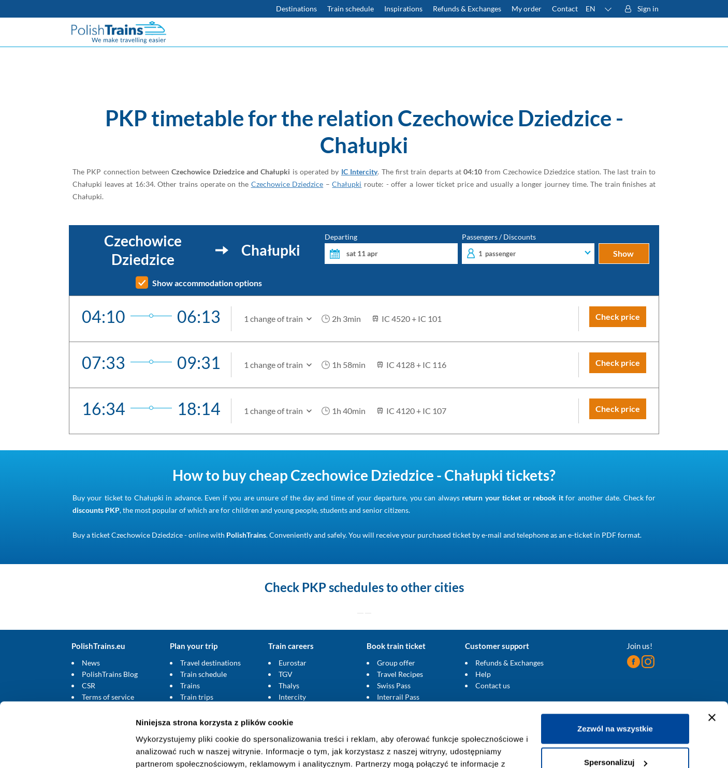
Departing (391, 248)
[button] (599, 9)
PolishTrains (246, 534)
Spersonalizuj (615, 705)
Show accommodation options (207, 283)
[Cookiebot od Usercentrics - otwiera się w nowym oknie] (67, 748)
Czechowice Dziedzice (287, 184)
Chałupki (346, 184)
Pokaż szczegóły (167, 747)
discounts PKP (96, 510)
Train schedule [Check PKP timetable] (350, 8)
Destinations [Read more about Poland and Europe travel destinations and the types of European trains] (296, 8)
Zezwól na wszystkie (615, 671)
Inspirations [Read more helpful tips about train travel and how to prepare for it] (403, 8)
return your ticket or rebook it (512, 497)
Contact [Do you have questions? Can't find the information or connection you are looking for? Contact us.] (565, 8)
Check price (617, 316)
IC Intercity (359, 171)
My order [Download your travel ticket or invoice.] (527, 8)
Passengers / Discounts (528, 248)
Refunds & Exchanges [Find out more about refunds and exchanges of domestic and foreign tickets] (467, 8)
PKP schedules (343, 587)
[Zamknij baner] (712, 660)
